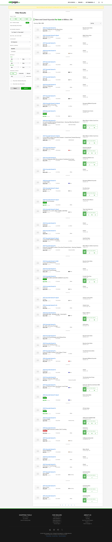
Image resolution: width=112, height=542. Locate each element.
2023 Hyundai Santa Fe (49, 84)
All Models (20, 51)
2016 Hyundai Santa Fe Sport (51, 395)
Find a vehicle (25, 516)
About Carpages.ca (87, 523)
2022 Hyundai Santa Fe (49, 230)
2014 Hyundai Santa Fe (49, 449)
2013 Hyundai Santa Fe (49, 111)
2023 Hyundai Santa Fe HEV (50, 261)
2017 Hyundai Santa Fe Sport (51, 238)
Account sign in (57, 523)
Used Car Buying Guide (25, 520)
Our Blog (87, 518)
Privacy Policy (48, 536)
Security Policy (55, 536)
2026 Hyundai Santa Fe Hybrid (51, 103)
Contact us (87, 516)
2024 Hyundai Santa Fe (49, 28)
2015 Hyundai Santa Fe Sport (51, 199)
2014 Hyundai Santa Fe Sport (51, 35)
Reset (15, 88)
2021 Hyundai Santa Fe (49, 246)
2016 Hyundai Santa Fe (49, 147)
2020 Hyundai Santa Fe (49, 50)
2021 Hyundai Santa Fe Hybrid (51, 136)
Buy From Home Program (87, 520)
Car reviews (25, 518)
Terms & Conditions (62, 536)
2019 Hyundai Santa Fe (49, 120)
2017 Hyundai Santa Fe (49, 43)
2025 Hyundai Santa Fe (49, 180)
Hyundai (20, 48)
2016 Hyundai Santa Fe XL (50, 305)
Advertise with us (57, 516)
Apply (26, 88)
